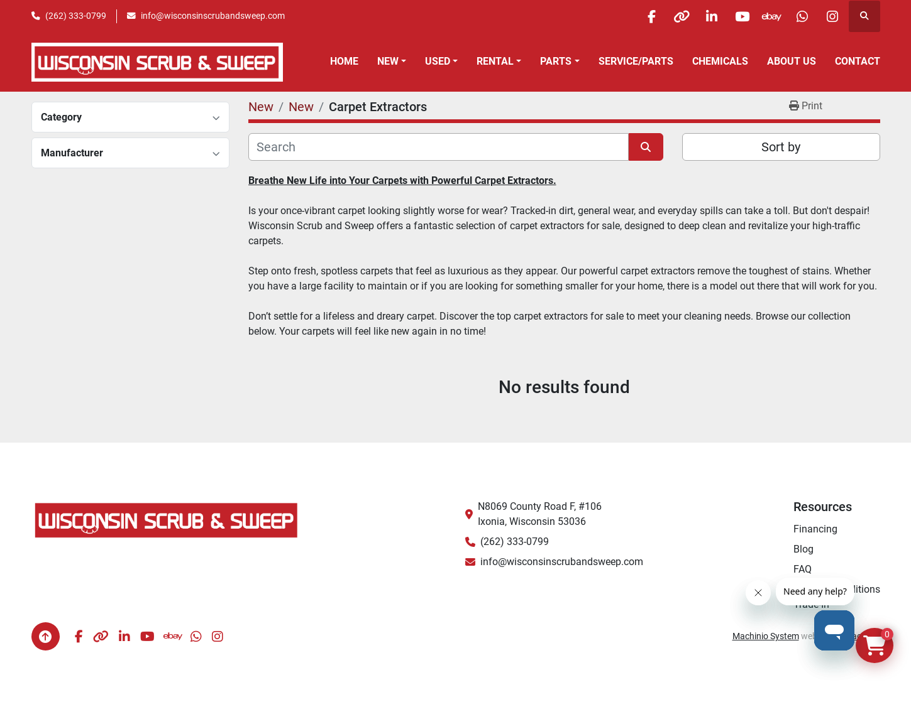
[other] (671, 16)
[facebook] (639, 16)
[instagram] (832, 16)
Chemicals (720, 61)
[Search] (438, 147)
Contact (857, 61)
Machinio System (765, 636)
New (388, 61)
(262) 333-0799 (75, 16)
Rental (495, 61)
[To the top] (45, 636)
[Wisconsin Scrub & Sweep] (166, 520)
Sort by (780, 146)
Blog (803, 549)
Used (437, 61)
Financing (815, 529)
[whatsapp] (799, 16)
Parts (555, 61)
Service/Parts (636, 61)
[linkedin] (703, 16)
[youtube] (735, 16)
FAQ (802, 569)
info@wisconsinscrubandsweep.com (213, 16)
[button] (391, 61)
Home (344, 61)
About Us (791, 61)
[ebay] (767, 16)
